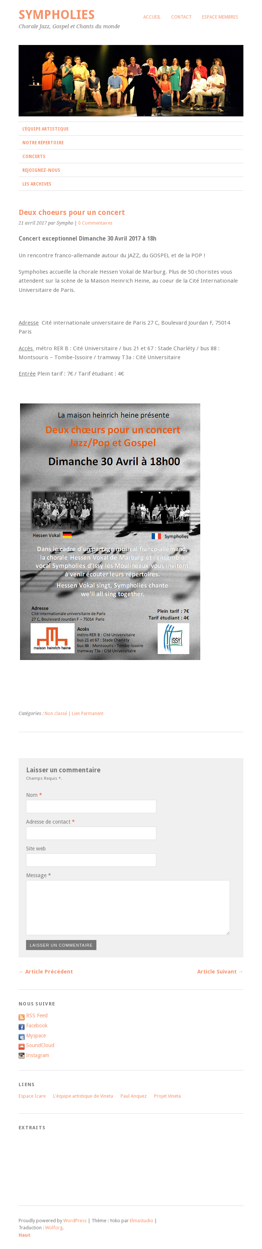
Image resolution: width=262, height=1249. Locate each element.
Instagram (37, 1055)
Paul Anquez (134, 1096)
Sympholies (57, 14)
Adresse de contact (48, 822)
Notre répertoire (43, 142)
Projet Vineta (167, 1096)
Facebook (37, 1026)
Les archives (36, 184)
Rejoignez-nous (41, 170)
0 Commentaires (95, 223)
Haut (25, 1235)
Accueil (152, 17)
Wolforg (54, 1227)
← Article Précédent (46, 972)
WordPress (75, 1220)
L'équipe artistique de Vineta (83, 1096)
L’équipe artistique (45, 129)
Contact (181, 17)
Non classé (56, 713)
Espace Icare (32, 1096)
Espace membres (220, 17)
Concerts (33, 156)
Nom (32, 795)
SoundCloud (40, 1045)
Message (38, 875)
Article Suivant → (220, 972)
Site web (36, 849)
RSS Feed (37, 1015)
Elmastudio (141, 1220)
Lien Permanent (87, 713)
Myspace (36, 1036)
